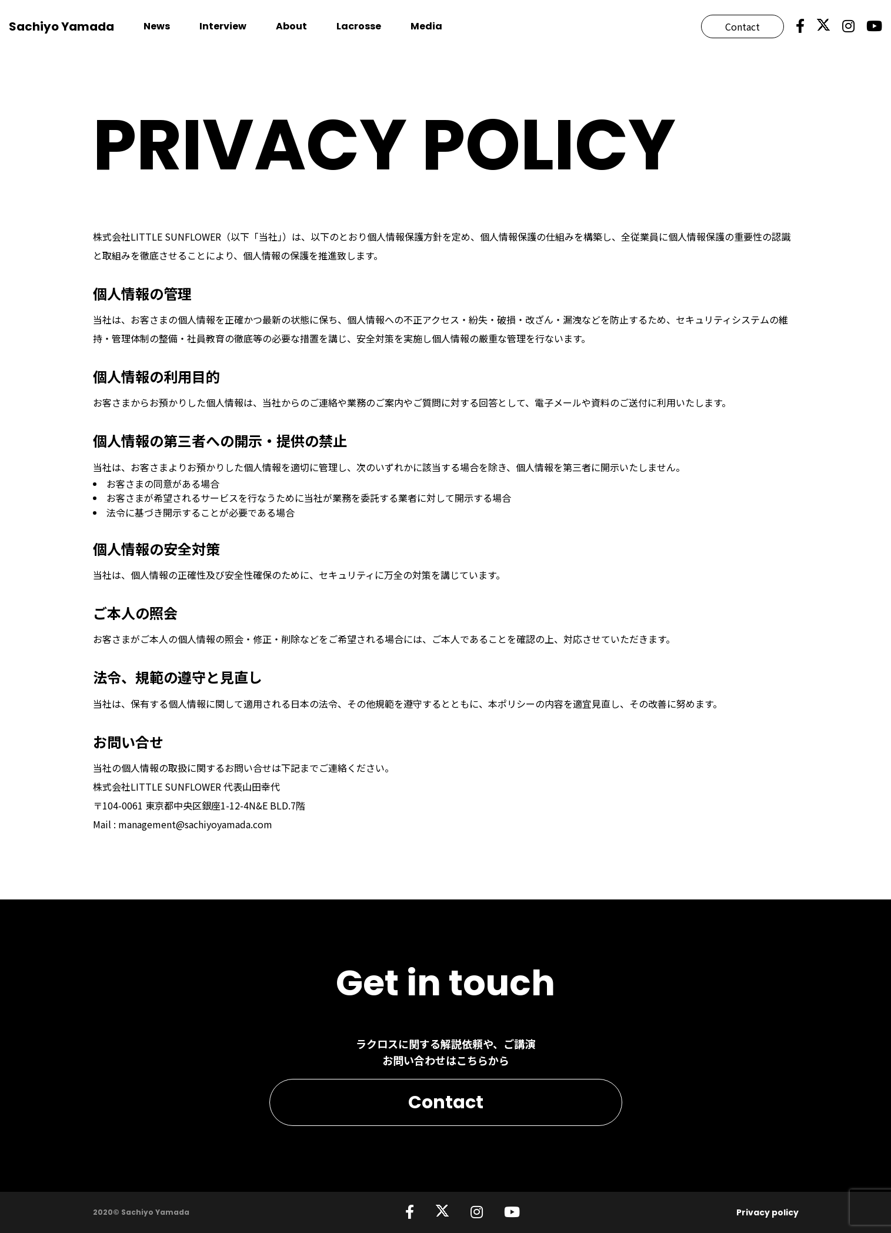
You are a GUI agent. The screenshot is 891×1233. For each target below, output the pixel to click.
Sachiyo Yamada (61, 26)
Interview (222, 26)
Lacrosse (358, 26)
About (291, 26)
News (157, 26)
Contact (742, 26)
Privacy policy (767, 1212)
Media (426, 26)
